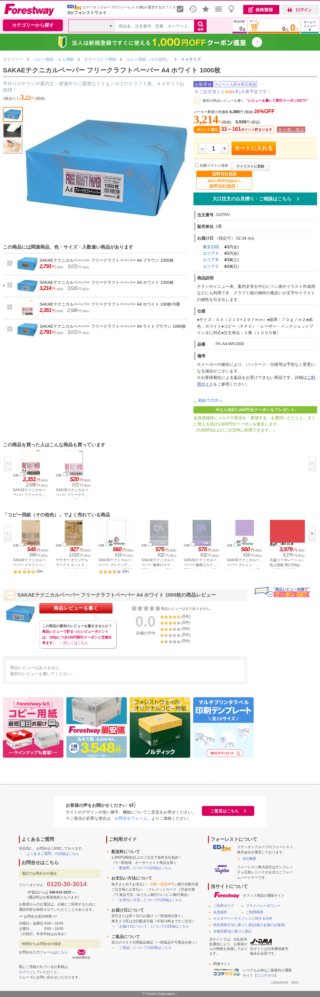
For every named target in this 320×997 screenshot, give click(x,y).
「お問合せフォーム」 (131, 818)
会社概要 (249, 859)
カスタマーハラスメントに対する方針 (243, 918)
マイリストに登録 (250, 166)
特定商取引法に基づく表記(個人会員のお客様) (249, 925)
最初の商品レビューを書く (223, 101)
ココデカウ (265, 975)
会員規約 (220, 912)
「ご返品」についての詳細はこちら (144, 948)
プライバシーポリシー (263, 906)
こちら (62, 952)
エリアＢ (211, 259)
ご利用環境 (254, 912)
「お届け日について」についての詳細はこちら (152, 926)
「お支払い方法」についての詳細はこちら (149, 900)
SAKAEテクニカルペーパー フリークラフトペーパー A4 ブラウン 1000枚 (107, 260)
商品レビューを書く (76, 608)
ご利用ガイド (223, 906)
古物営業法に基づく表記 (232, 931)
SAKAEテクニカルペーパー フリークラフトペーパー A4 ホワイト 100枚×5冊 (110, 304)
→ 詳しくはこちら (73, 643)
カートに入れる (253, 148)
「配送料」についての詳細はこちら (144, 868)
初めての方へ (210, 400)
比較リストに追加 (214, 166)
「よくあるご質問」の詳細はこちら (51, 854)
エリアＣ (211, 266)
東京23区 (211, 247)
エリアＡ (211, 253)
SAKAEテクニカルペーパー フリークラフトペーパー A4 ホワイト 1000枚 (107, 282)
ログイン (26, 972)
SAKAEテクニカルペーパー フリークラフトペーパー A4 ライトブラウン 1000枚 (113, 326)
